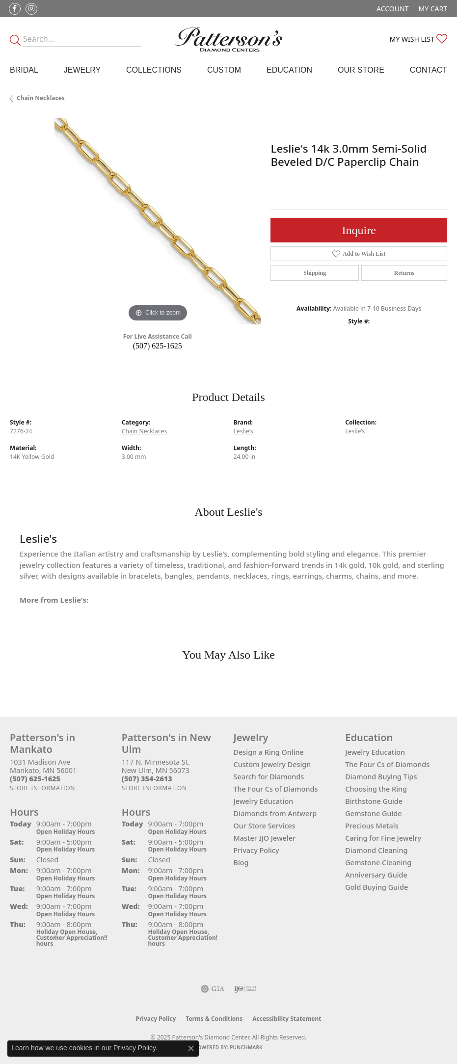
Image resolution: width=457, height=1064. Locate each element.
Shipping (314, 272)
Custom (224, 70)
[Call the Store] (35, 778)
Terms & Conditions (214, 1018)
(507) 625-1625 (157, 346)
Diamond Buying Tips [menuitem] (381, 776)
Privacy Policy (256, 850)
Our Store (361, 70)
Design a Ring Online (269, 752)
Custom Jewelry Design (272, 764)
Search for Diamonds (269, 776)
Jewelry (82, 70)
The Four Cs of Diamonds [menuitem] (387, 764)
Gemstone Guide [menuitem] (373, 813)
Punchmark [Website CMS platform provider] (246, 1047)
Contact (428, 70)
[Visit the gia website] (212, 989)
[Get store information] (42, 788)
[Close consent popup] (191, 1048)
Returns (404, 272)
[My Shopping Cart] (432, 8)
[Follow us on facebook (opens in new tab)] (15, 9)
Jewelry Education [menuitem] (375, 752)
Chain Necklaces (41, 98)
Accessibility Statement (286, 1018)
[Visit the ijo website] (245, 989)
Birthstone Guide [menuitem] (374, 801)
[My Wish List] (418, 39)
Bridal (24, 70)
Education (289, 70)
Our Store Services (265, 825)
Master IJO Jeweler (265, 838)
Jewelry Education (264, 801)
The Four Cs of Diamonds (276, 789)
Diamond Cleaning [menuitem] (376, 850)
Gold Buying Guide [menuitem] (376, 887)
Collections (154, 70)
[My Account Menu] (392, 8)
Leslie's (243, 431)
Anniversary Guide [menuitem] (376, 874)
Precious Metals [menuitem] (371, 825)
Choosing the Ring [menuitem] (376, 789)
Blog (241, 862)
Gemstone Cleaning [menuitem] (378, 862)
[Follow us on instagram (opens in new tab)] (31, 9)
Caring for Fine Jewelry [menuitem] (383, 838)
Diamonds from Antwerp (275, 813)
